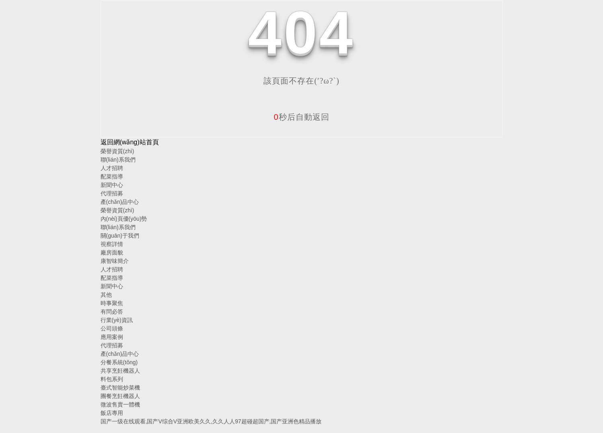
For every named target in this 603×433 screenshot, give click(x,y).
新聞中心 (112, 185)
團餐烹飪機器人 (120, 396)
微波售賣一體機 (120, 404)
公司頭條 (112, 328)
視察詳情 (112, 244)
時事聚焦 (112, 303)
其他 (106, 294)
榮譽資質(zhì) (117, 151)
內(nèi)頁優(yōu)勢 (124, 218)
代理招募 (112, 193)
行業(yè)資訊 (117, 320)
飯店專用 (112, 413)
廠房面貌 (112, 252)
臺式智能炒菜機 (120, 387)
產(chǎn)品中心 (120, 202)
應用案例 (112, 337)
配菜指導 (112, 176)
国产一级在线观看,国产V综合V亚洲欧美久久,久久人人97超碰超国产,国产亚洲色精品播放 (211, 421)
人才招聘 (112, 168)
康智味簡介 (115, 261)
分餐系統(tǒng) (119, 362)
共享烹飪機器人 (120, 370)
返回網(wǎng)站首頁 (130, 142)
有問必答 (112, 311)
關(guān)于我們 (120, 235)
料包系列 (112, 379)
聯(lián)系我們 (118, 159)
